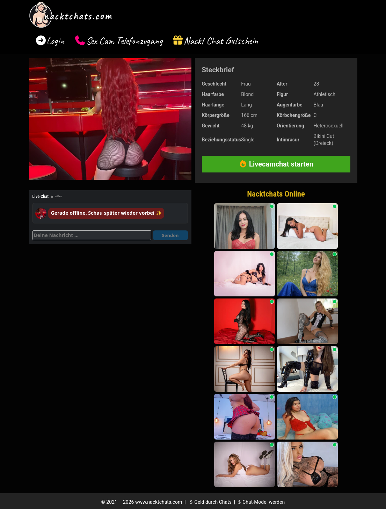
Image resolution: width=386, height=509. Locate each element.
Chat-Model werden (260, 502)
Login (55, 41)
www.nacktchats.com (158, 502)
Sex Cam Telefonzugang (124, 41)
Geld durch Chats (210, 502)
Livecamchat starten (276, 164)
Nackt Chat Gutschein (221, 41)
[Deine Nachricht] (91, 235)
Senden (170, 235)
